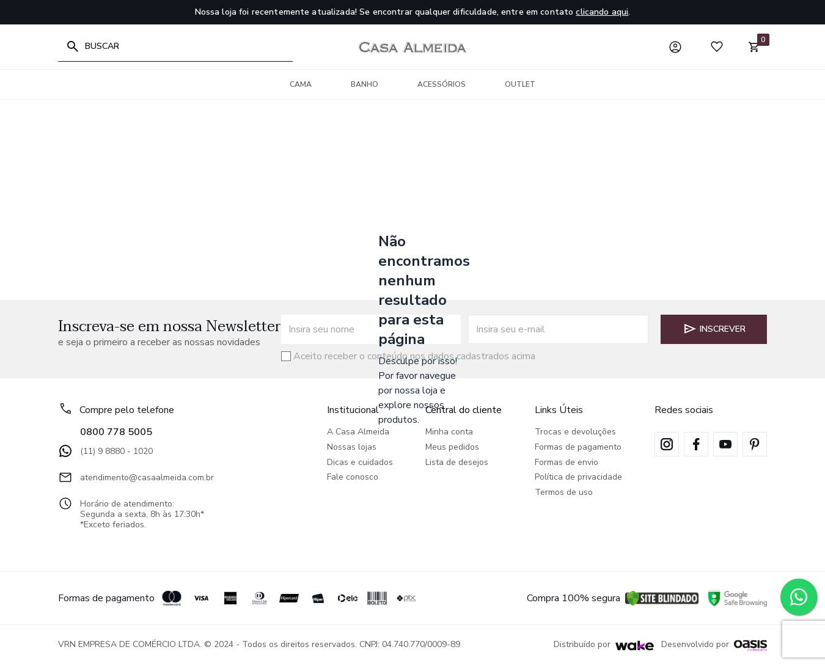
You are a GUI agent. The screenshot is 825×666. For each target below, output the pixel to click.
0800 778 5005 (116, 432)
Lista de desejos (456, 463)
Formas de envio (566, 463)
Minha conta (449, 432)
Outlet (520, 84)
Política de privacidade (578, 477)
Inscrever (714, 328)
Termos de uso (564, 493)
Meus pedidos (452, 447)
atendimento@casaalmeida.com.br (136, 477)
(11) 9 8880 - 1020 (105, 451)
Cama (301, 84)
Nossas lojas (351, 447)
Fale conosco (352, 477)
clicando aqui (602, 12)
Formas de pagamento (578, 447)
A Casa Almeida (358, 432)
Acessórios (441, 84)
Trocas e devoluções (575, 432)
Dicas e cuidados (360, 463)
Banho (364, 84)
